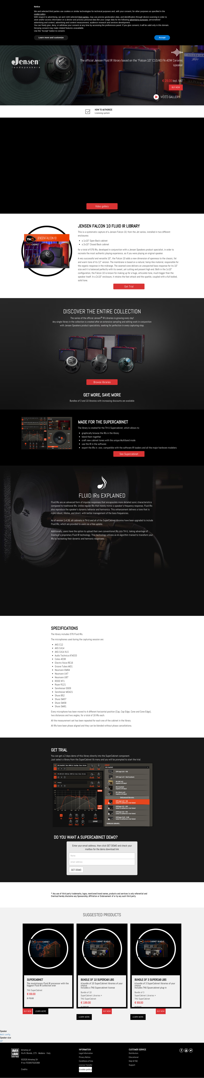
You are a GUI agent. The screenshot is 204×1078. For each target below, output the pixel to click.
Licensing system (103, 111)
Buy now (27, 1011)
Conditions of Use (86, 1061)
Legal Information (86, 1053)
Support (132, 1065)
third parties (83, 17)
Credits (24, 1069)
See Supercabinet (129, 454)
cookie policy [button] (39, 14)
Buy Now (176, 87)
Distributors (133, 1053)
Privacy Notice (84, 1057)
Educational (133, 1057)
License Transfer (85, 1065)
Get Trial (128, 286)
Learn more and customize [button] (51, 37)
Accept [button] (162, 37)
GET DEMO (76, 869)
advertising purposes (139, 20)
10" (1, 1040)
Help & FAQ (133, 1061)
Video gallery (170, 97)
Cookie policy (85, 1069)
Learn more (40, 1011)
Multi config (5, 1034)
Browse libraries (102, 382)
